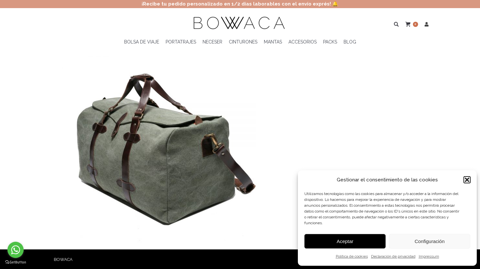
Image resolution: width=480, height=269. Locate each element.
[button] (467, 180)
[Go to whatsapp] (15, 250)
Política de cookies (352, 256)
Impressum (429, 256)
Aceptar (345, 241)
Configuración (430, 241)
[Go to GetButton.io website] (15, 262)
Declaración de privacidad (393, 256)
